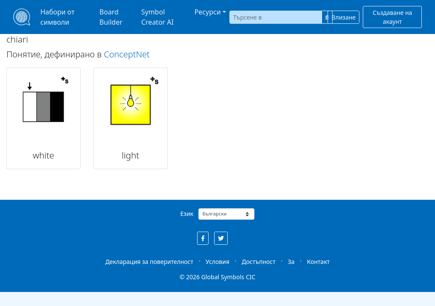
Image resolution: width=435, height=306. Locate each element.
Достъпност (258, 262)
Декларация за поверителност (149, 262)
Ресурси (208, 12)
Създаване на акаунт (392, 17)
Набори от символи (57, 17)
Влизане (343, 17)
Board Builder (110, 17)
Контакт (318, 262)
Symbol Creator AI (157, 17)
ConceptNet (127, 54)
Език (187, 214)
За (291, 262)
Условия (217, 262)
